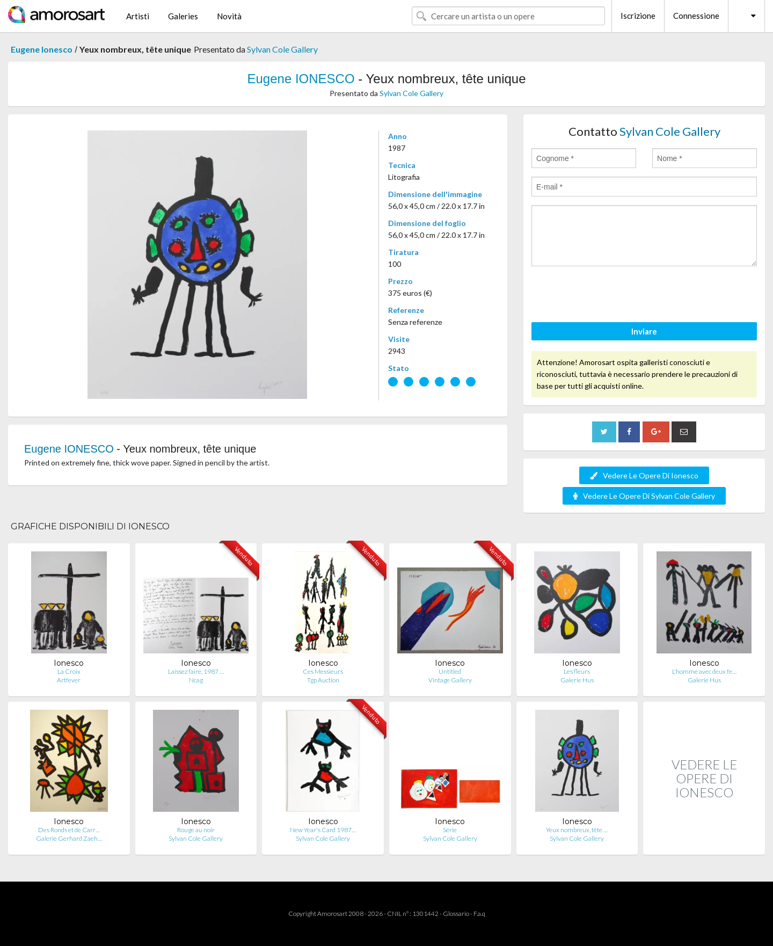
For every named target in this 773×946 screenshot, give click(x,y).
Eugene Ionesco (41, 49)
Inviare (644, 331)
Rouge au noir (196, 830)
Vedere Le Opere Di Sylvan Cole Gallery (644, 495)
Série (450, 830)
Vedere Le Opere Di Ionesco (644, 475)
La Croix (69, 671)
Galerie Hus (577, 680)
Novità (229, 16)
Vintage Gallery (450, 680)
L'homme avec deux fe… (704, 671)
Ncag (196, 680)
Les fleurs (577, 671)
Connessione (696, 15)
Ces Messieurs (323, 671)
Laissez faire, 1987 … (196, 671)
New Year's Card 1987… (323, 830)
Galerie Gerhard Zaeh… (69, 838)
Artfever (69, 680)
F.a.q (479, 913)
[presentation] (613, 296)
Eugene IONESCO (301, 78)
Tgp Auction (323, 680)
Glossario (456, 913)
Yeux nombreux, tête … (577, 830)
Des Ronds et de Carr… (69, 830)
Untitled (450, 671)
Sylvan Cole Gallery (282, 49)
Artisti (137, 16)
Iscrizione (638, 15)
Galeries (183, 16)
